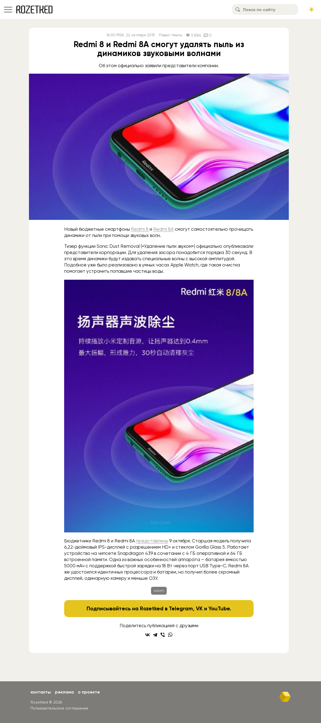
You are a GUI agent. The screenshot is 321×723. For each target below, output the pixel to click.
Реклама (64, 692)
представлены (152, 540)
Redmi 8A (163, 229)
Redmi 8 (140, 229)
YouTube (219, 608)
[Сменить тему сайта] (311, 9)
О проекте (89, 692)
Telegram (181, 608)
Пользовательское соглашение (59, 708)
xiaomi (159, 590)
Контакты (41, 692)
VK (199, 608)
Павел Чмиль (170, 35)
